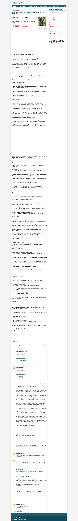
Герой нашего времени (53, 14)
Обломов (51, 26)
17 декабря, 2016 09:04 (19, 354)
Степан (14, 311)
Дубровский (51, 17)
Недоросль (51, 24)
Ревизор (50, 29)
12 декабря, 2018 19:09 (19, 377)
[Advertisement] (29, 39)
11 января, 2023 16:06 (19, 507)
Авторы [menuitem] (14, 6)
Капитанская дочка (53, 21)
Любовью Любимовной (29, 175)
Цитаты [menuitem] (50, 6)
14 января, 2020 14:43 (19, 456)
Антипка (19, 318)
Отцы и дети (51, 28)
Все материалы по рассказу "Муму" (20, 26)
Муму (19, 10)
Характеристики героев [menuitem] (32, 6)
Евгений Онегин (52, 19)
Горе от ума (51, 15)
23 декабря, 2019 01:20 (19, 449)
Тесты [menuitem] (54, 6)
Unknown (18, 367)
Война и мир (51, 12)
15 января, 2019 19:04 (19, 436)
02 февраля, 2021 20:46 (19, 500)
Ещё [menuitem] (57, 6)
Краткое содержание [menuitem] (43, 6)
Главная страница (15, 10)
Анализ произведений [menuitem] (21, 6)
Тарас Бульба (51, 31)
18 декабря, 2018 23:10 (19, 426)
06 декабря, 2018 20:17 (19, 370)
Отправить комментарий (17, 511)
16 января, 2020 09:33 (19, 465)
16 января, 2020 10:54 (19, 485)
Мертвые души (52, 22)
